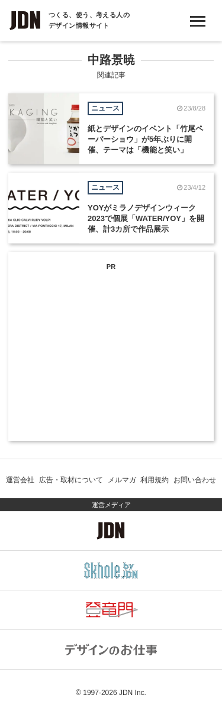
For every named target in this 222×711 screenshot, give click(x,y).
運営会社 (20, 480)
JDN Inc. (132, 693)
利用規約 (154, 480)
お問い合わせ (194, 480)
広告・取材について (71, 480)
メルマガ (122, 480)
